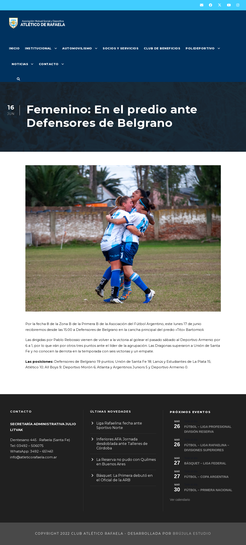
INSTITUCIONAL (38, 48)
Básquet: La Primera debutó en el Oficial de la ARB (124, 477)
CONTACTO (49, 64)
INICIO (14, 48)
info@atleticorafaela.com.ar (33, 457)
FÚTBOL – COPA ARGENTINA (206, 477)
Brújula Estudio (192, 534)
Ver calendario (180, 499)
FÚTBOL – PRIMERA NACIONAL (208, 490)
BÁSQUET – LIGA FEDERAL (205, 463)
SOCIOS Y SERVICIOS (120, 48)
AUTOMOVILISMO (77, 48)
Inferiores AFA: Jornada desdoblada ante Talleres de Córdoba (122, 443)
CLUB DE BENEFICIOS (162, 48)
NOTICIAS (20, 64)
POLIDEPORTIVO (200, 48)
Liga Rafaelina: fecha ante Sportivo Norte (119, 425)
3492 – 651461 (41, 451)
